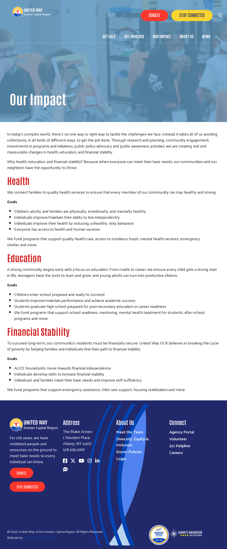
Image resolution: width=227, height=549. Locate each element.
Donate (154, 15)
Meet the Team (129, 431)
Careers (176, 452)
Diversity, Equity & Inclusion (132, 441)
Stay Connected (192, 15)
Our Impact (162, 36)
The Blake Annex (77, 431)
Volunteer (178, 438)
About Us (187, 36)
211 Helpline (179, 445)
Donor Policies (129, 451)
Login (121, 458)
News (206, 36)
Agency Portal (181, 431)
